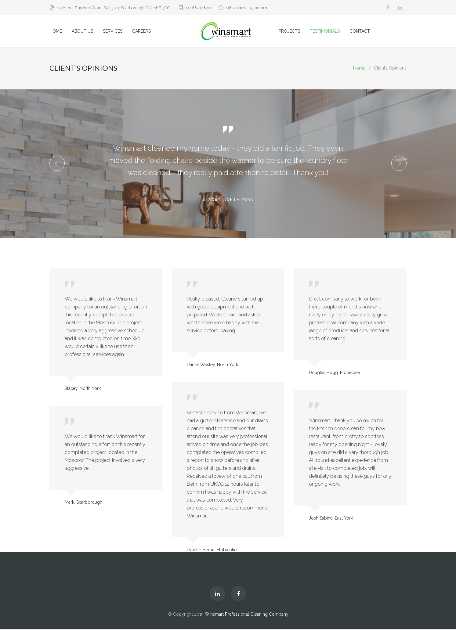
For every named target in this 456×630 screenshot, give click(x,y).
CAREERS (141, 31)
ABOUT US (82, 31)
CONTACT (359, 31)
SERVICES (112, 31)
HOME (55, 31)
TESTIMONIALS (325, 31)
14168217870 (198, 7)
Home (359, 69)
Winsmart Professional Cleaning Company (246, 615)
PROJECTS (289, 31)
